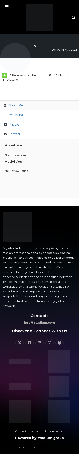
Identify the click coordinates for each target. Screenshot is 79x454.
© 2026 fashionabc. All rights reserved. (39, 431)
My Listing (13, 115)
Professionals (66, 448)
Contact (12, 134)
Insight (8, 448)
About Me (13, 105)
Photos (11, 124)
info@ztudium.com (39, 322)
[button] (73, 17)
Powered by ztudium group (39, 438)
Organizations (51, 448)
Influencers (37, 448)
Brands (17, 448)
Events (26, 448)
